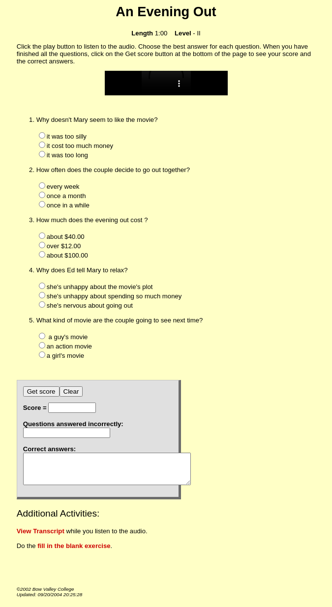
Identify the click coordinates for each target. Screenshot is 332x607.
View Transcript (40, 537)
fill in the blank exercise (73, 551)
